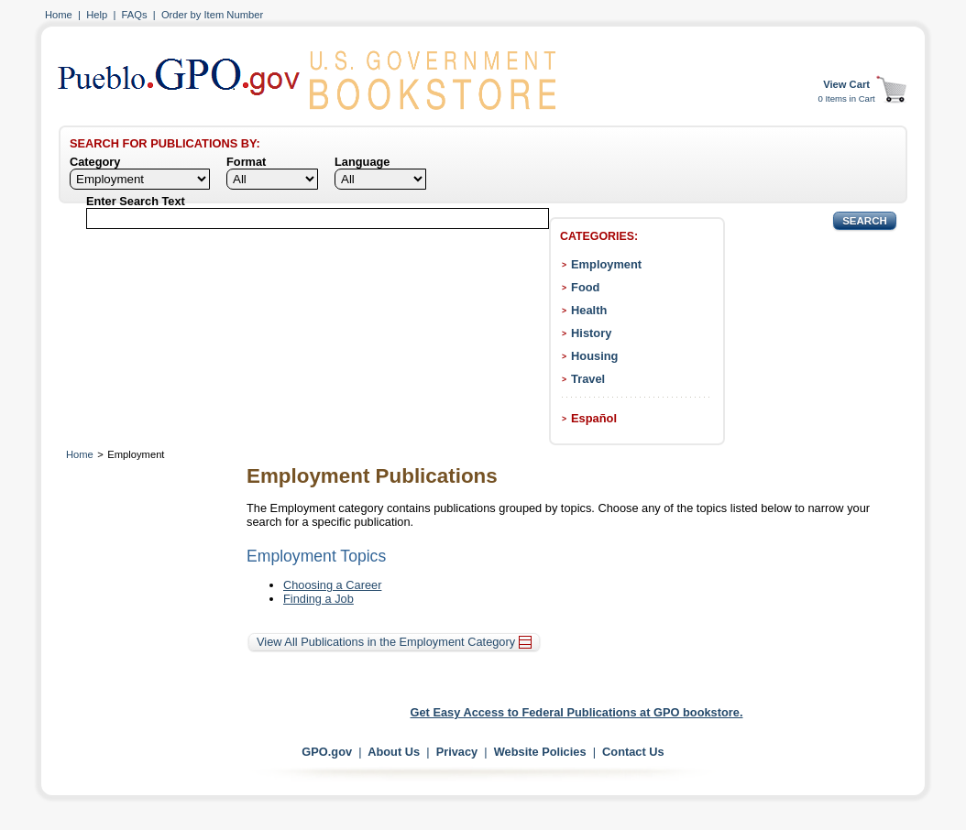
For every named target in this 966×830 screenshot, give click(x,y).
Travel (588, 379)
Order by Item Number (212, 14)
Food (585, 287)
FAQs (135, 14)
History (591, 333)
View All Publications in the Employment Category (394, 642)
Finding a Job (318, 599)
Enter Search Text (135, 201)
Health (589, 310)
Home (58, 14)
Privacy (457, 752)
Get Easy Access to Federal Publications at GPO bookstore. (577, 712)
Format (246, 162)
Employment (606, 264)
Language (362, 162)
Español (594, 418)
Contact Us (633, 752)
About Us (394, 752)
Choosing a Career (332, 585)
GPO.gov (327, 752)
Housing (594, 356)
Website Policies (540, 752)
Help (96, 14)
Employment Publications (372, 475)
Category (95, 162)
